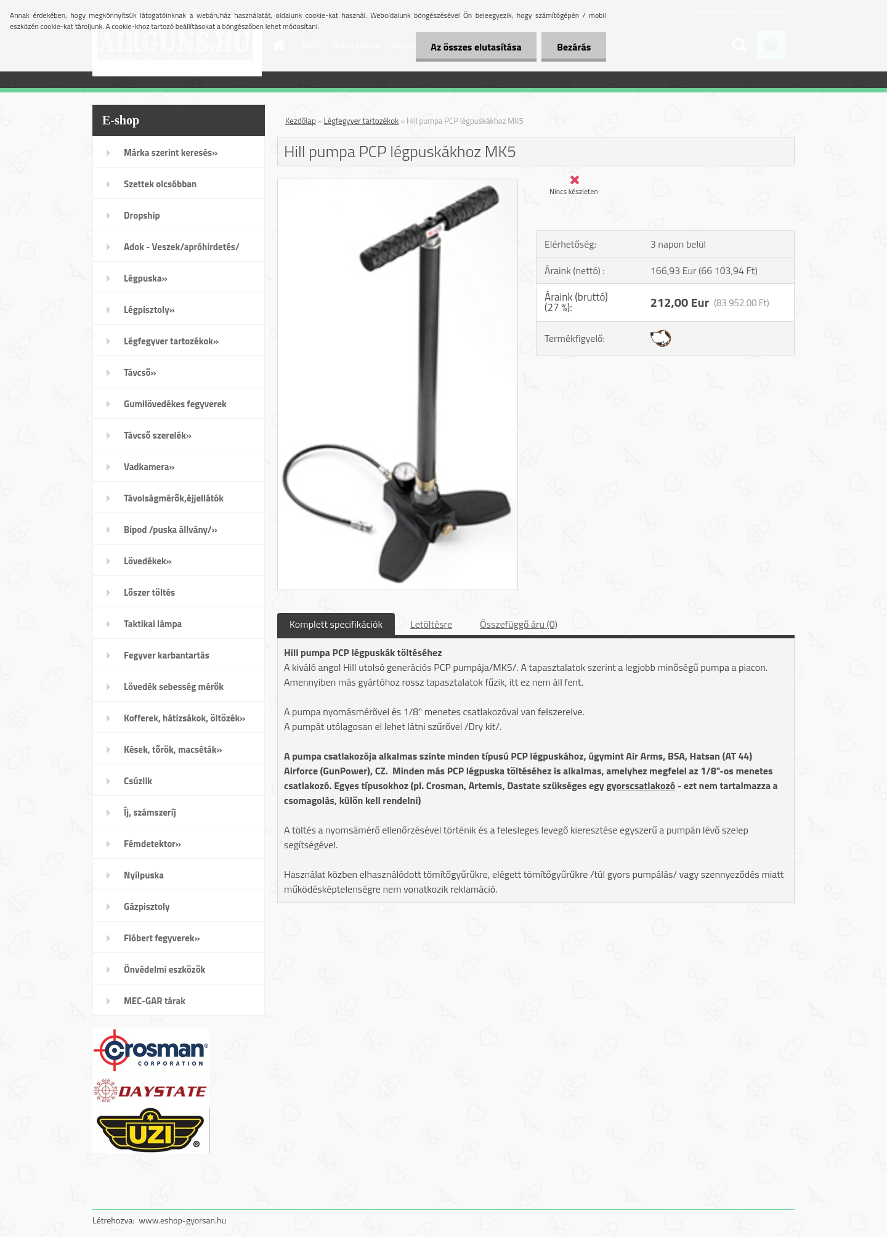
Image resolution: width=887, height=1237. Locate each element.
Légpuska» (146, 278)
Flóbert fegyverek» (162, 938)
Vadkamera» (149, 467)
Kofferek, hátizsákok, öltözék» (184, 718)
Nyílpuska (144, 875)
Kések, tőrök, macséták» (173, 749)
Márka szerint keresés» (170, 152)
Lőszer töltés (149, 592)
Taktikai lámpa (153, 624)
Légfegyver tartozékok (361, 121)
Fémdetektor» (152, 844)
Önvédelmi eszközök (164, 969)
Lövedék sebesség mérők (174, 686)
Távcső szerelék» (158, 435)
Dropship (142, 215)
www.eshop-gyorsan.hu (182, 1220)
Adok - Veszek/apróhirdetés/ (182, 247)
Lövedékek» (148, 561)
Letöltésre (431, 624)
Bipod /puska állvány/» (170, 529)
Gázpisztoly (147, 906)
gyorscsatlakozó (640, 785)
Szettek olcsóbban (160, 184)
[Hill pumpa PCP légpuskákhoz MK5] (397, 184)
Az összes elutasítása (476, 46)
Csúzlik (138, 781)
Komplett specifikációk (336, 624)
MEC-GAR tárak (154, 1001)
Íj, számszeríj (150, 812)
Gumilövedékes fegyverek (175, 404)
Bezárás (574, 46)
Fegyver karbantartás (166, 655)
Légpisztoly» (149, 309)
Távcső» (140, 372)
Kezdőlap (300, 121)
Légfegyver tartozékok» (171, 341)
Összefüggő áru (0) (518, 624)
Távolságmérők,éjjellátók (174, 498)
